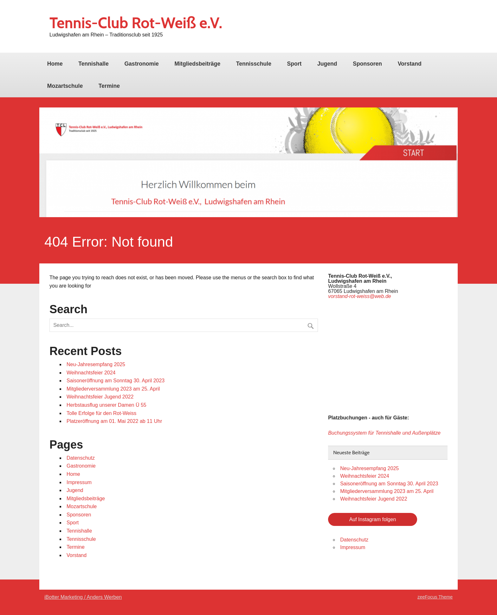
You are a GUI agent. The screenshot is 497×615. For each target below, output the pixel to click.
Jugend (327, 64)
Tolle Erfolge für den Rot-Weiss (101, 413)
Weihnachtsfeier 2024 (91, 372)
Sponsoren (367, 64)
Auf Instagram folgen (372, 519)
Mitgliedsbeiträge (198, 64)
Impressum (79, 482)
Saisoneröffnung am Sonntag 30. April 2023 (116, 380)
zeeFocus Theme (435, 596)
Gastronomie (141, 64)
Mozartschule (65, 86)
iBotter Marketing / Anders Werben (83, 597)
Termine (109, 86)
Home (55, 64)
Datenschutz (81, 458)
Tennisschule (253, 64)
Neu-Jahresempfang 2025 (96, 364)
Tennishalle (93, 64)
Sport (294, 64)
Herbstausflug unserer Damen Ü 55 (106, 405)
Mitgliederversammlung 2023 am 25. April (113, 389)
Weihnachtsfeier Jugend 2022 (100, 396)
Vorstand (410, 64)
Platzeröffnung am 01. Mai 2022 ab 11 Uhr (114, 421)
